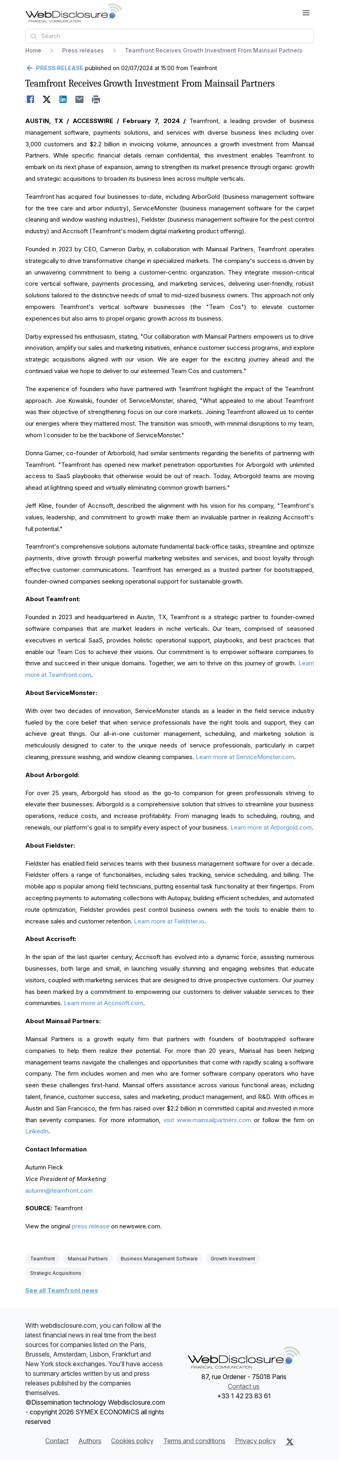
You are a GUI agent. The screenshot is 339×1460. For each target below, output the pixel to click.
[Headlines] (73, 12)
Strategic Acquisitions (55, 1273)
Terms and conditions (194, 1441)
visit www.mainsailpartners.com (207, 1120)
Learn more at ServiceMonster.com (245, 757)
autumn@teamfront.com (59, 1190)
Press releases (83, 50)
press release (91, 1226)
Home (33, 50)
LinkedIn (37, 1131)
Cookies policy (132, 1441)
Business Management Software (159, 1259)
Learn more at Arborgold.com (271, 827)
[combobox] (169, 36)
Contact (57, 1441)
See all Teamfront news (61, 1290)
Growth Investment (233, 1259)
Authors (89, 1441)
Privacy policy (255, 1441)
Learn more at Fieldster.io (169, 921)
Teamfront (42, 1259)
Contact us (244, 1386)
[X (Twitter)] (290, 1441)
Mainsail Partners (88, 1259)
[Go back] (54, 68)
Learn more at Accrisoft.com (103, 1003)
